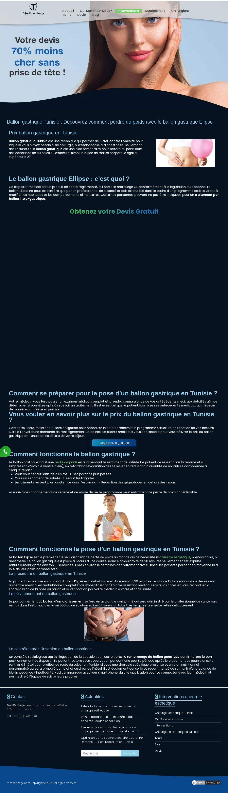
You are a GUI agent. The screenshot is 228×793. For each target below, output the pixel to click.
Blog (95, 15)
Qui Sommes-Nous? (96, 11)
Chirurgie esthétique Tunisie (174, 713)
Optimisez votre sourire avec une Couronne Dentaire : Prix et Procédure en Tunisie (112, 740)
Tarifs (66, 15)
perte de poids (66, 462)
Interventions (128, 11)
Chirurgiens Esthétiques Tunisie (176, 732)
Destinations (155, 11)
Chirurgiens (180, 11)
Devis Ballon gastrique (115, 443)
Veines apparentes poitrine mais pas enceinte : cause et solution (107, 719)
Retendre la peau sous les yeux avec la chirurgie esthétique (108, 708)
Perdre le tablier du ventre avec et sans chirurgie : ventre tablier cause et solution (110, 729)
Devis (81, 15)
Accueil (68, 11)
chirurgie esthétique (174, 557)
